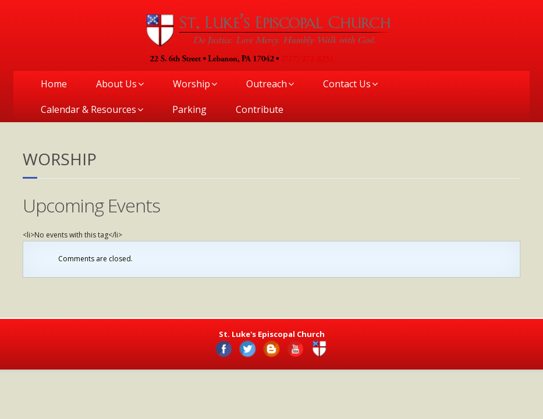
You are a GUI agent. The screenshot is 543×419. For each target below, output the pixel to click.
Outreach (266, 83)
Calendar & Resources (88, 109)
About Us (116, 83)
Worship (191, 83)
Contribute (259, 109)
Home (54, 83)
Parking (189, 109)
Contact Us (347, 83)
